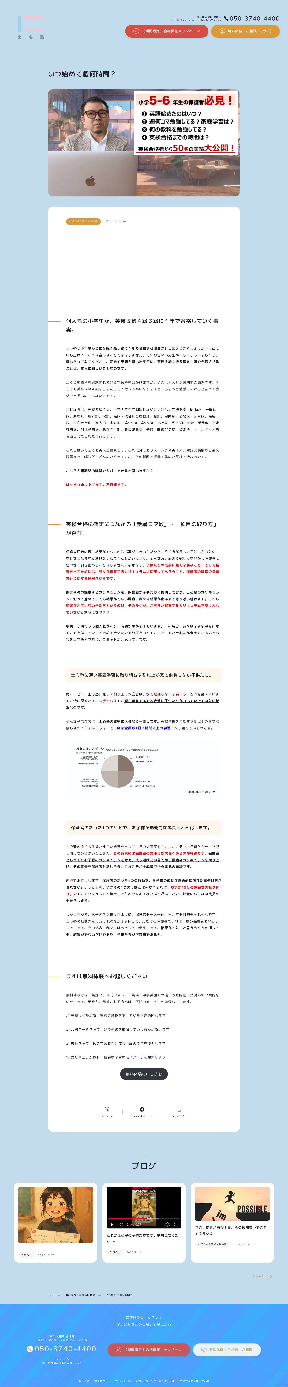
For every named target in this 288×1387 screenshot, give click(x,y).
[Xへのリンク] (107, 1112)
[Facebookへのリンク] (142, 1112)
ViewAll (263, 1276)
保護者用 (99, 1381)
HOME (51, 1295)
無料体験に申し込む (144, 1074)
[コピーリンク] (179, 1112)
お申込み (83, 1381)
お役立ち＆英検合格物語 (80, 1295)
